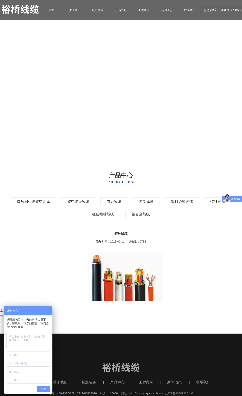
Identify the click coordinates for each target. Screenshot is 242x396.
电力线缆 (114, 202)
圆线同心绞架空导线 (33, 202)
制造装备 (97, 10)
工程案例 (143, 10)
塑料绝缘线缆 (182, 202)
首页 (52, 10)
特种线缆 (217, 202)
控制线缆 (146, 202)
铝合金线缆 (141, 214)
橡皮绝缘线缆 (103, 214)
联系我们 (189, 10)
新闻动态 (166, 10)
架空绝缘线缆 (78, 202)
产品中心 (120, 10)
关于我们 (74, 10)
